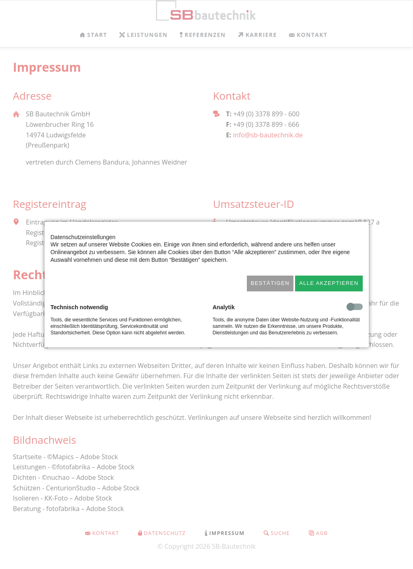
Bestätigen (270, 283)
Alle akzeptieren (328, 283)
